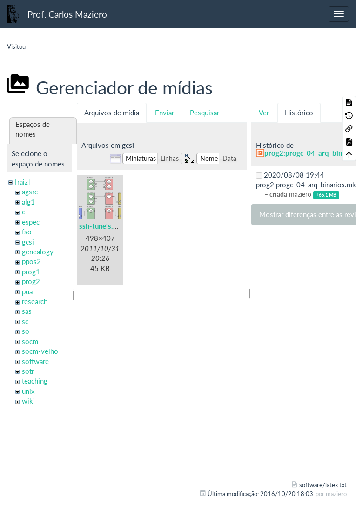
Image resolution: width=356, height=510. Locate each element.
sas (27, 311)
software (35, 361)
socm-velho (40, 351)
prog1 (31, 271)
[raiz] (22, 182)
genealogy (38, 251)
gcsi (28, 242)
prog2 (31, 281)
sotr (28, 371)
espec (31, 222)
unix (28, 391)
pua (27, 291)
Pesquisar (204, 112)
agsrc (30, 191)
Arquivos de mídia (111, 112)
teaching (34, 381)
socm (30, 341)
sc (25, 321)
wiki (28, 401)
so (25, 331)
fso (27, 231)
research (34, 301)
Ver (264, 112)
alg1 (28, 202)
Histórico (299, 112)
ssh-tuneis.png (102, 226)
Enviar (164, 112)
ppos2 (31, 261)
